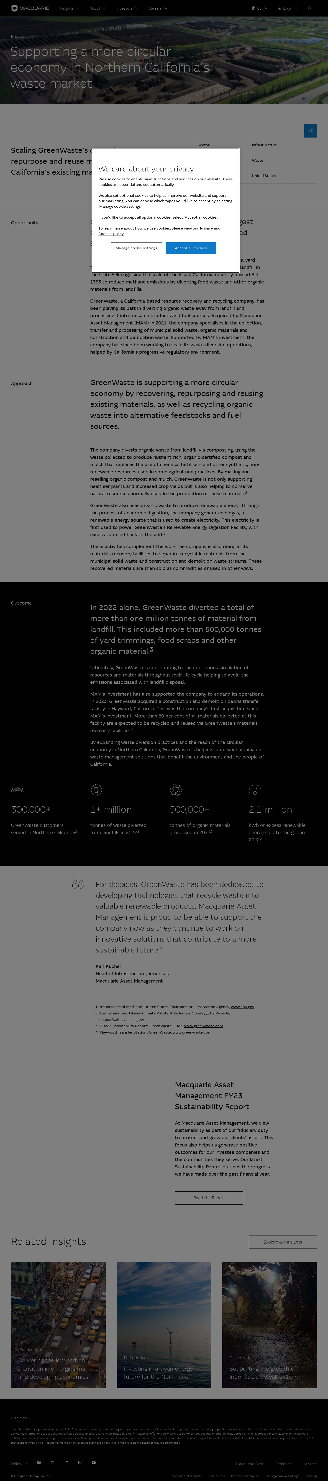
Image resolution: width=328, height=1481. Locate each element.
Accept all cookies (191, 248)
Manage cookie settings (136, 248)
